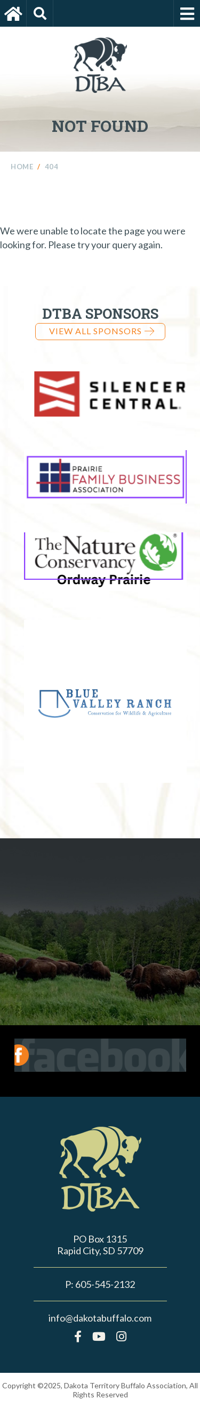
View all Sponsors (101, 331)
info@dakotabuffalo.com (100, 1318)
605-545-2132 (105, 1284)
